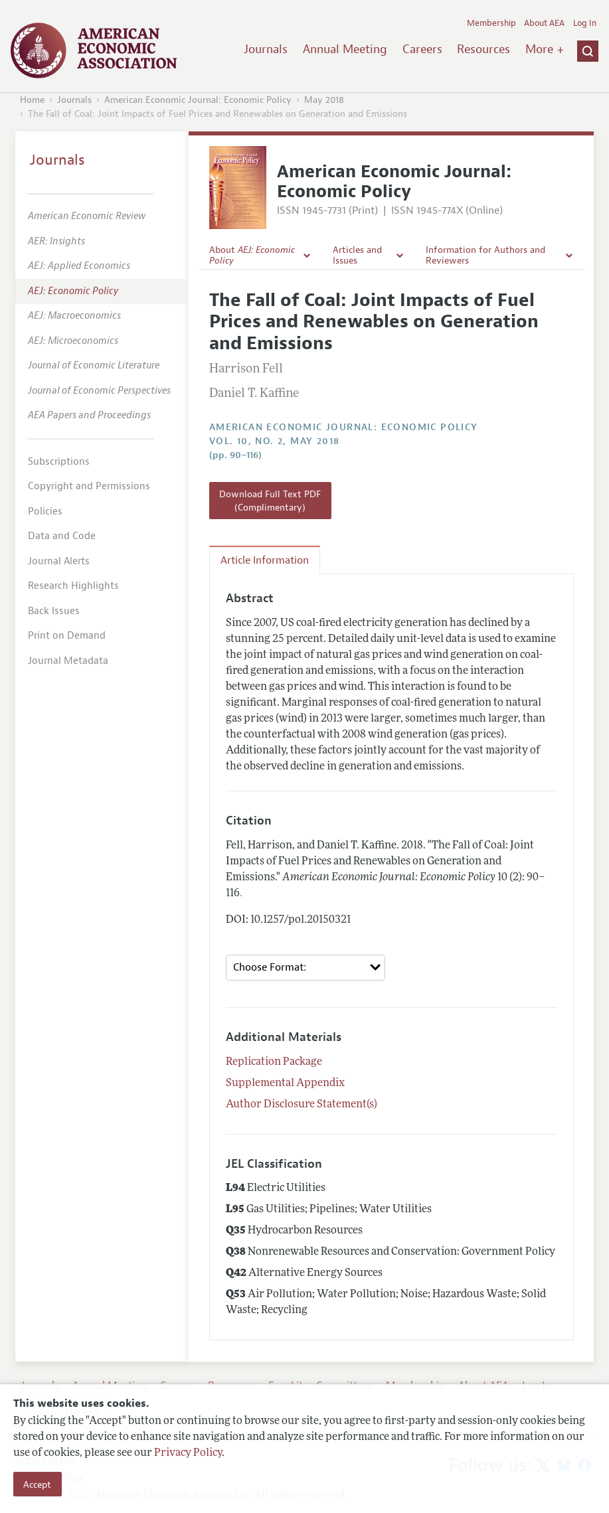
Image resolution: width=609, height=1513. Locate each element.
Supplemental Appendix (285, 1083)
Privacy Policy (188, 1453)
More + (544, 49)
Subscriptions (59, 461)
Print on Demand (67, 635)
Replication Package (274, 1062)
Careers (422, 49)
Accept (37, 1484)
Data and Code (62, 536)
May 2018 (324, 100)
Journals (266, 49)
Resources (483, 49)
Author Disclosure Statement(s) (301, 1104)
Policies (45, 511)
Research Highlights (73, 586)
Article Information (264, 560)
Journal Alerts (59, 561)
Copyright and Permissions (89, 486)
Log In (584, 23)
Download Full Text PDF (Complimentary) (270, 500)
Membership (491, 23)
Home (32, 100)
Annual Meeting (345, 49)
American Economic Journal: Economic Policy (198, 100)
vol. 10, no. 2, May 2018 (274, 441)
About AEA (544, 23)
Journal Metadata (68, 661)
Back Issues (54, 611)
